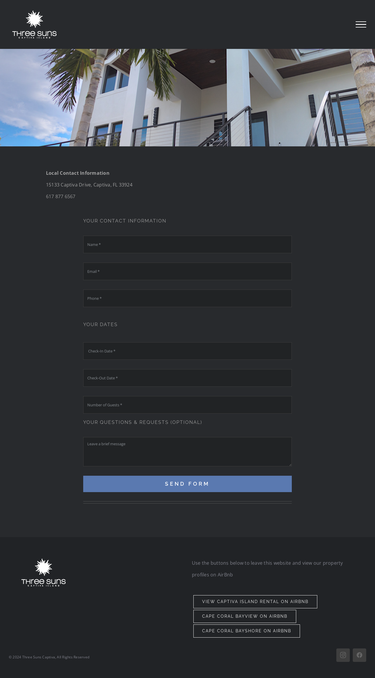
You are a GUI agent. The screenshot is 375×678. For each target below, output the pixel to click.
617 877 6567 (61, 196)
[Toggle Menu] (361, 24)
